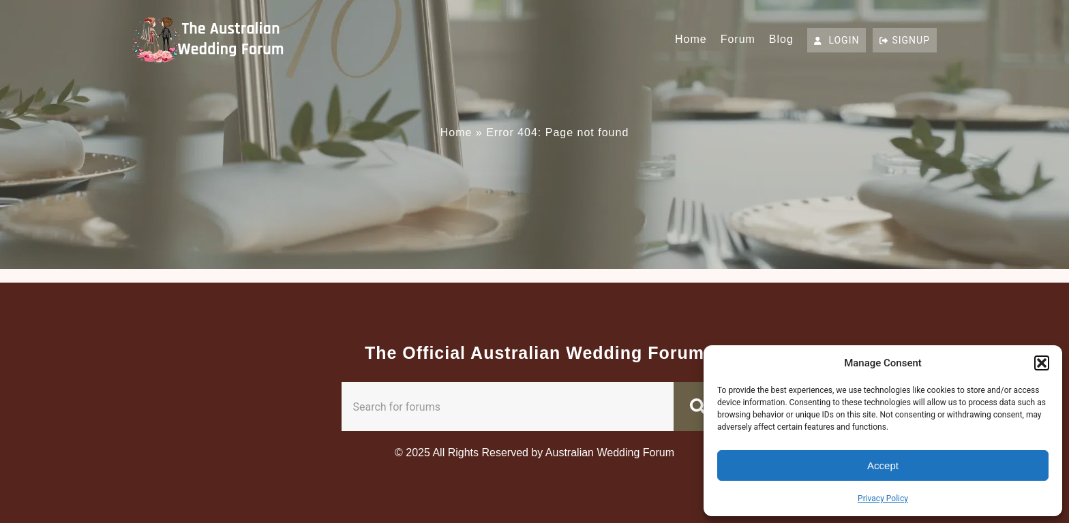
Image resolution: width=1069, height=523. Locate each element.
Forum (738, 39)
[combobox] (508, 406)
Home (691, 39)
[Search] (701, 406)
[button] (1042, 363)
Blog (781, 39)
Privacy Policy (883, 498)
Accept (883, 465)
